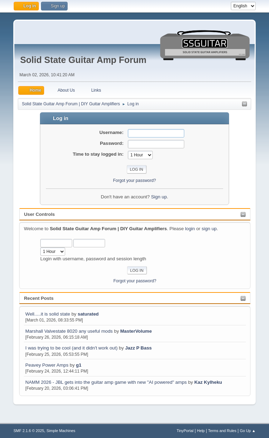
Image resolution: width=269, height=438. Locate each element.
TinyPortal (185, 431)
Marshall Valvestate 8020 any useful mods (68, 331)
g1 (79, 365)
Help (201, 431)
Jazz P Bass (138, 348)
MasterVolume (136, 331)
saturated (88, 314)
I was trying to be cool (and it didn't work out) (71, 348)
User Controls (39, 214)
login (190, 228)
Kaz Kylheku (208, 382)
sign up (209, 228)
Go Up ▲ (248, 431)
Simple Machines (61, 431)
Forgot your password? (135, 280)
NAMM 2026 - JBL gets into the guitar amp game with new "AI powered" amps (106, 382)
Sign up (159, 196)
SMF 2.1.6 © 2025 (28, 431)
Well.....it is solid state (48, 314)
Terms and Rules (222, 431)
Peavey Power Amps (46, 365)
